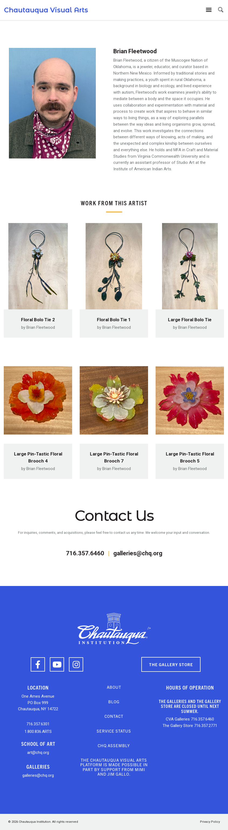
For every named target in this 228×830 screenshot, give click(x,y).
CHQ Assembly (114, 745)
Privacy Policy (210, 822)
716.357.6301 (38, 724)
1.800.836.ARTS (38, 731)
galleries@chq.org (137, 553)
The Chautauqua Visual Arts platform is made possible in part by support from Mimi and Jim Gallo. (114, 766)
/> (114, 628)
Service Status (114, 730)
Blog (114, 701)
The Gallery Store (171, 664)
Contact (113, 716)
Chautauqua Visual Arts (46, 10)
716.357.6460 (85, 553)
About (114, 687)
